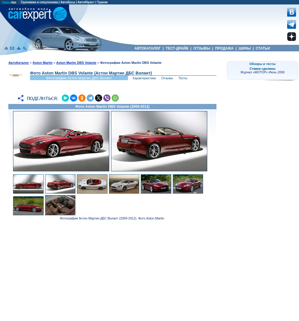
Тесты (182, 78)
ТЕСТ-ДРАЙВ (177, 48)
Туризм (102, 2)
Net (9, 2)
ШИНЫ (245, 48)
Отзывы (167, 78)
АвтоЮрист (85, 2)
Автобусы (67, 2)
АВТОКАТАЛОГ (148, 48)
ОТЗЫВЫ (201, 48)
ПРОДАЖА (224, 48)
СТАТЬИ (263, 48)
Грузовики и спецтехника (39, 2)
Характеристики (144, 78)
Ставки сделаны (262, 68)
